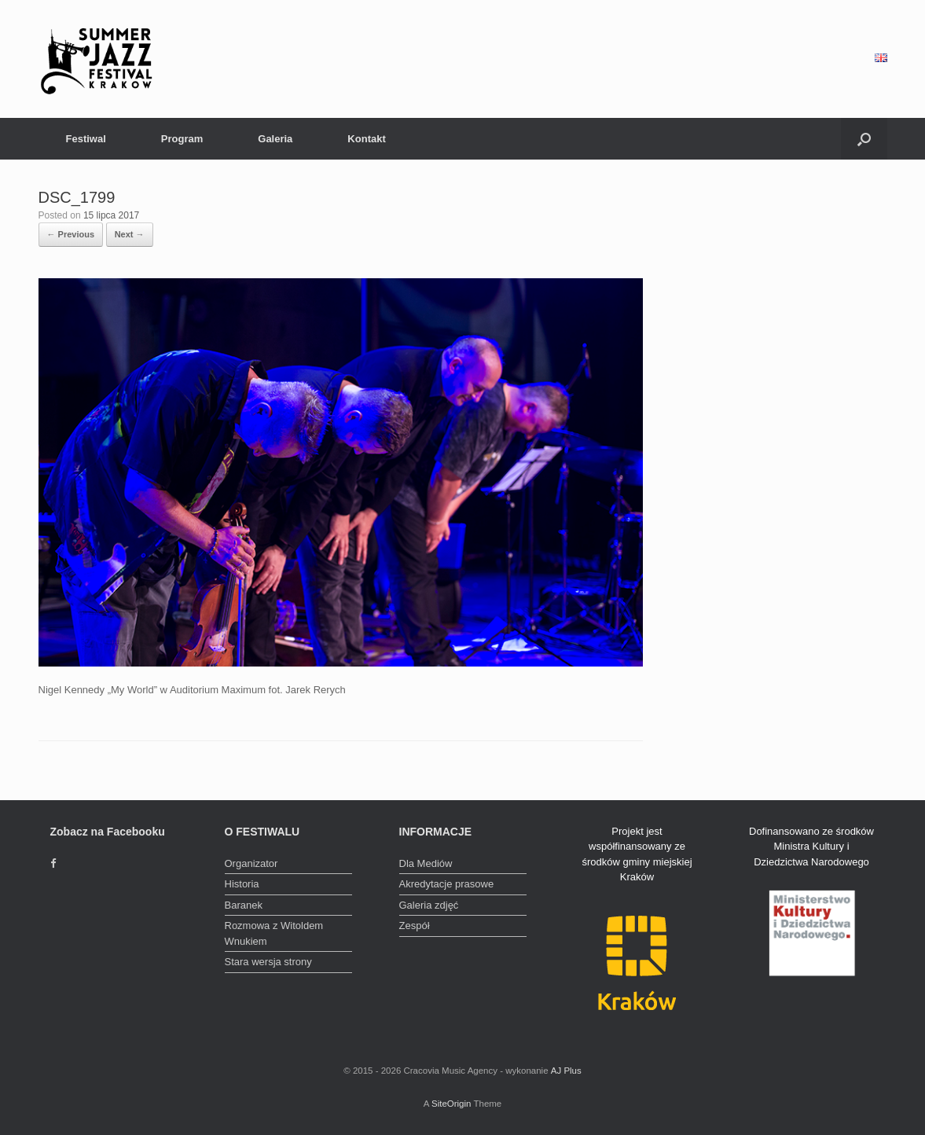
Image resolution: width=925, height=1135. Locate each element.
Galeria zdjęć (429, 905)
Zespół (414, 925)
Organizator (251, 863)
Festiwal (86, 139)
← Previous (71, 234)
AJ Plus (566, 1070)
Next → (130, 234)
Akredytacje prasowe (446, 884)
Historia (242, 884)
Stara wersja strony (268, 962)
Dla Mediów (426, 863)
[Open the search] (864, 139)
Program (182, 139)
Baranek (243, 905)
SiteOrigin (451, 1103)
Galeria (275, 139)
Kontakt (366, 139)
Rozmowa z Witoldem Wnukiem (274, 933)
